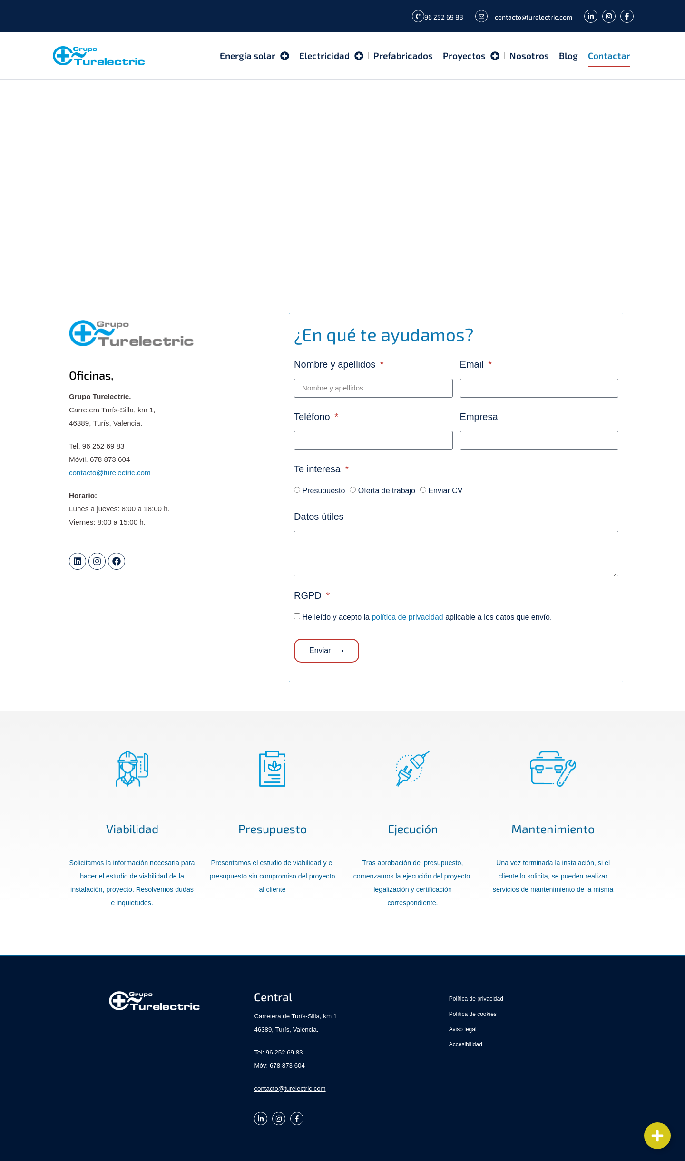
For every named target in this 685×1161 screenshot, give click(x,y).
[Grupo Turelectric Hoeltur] (342, 175)
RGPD (309, 596)
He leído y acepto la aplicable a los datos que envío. (427, 617)
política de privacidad (407, 617)
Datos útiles (319, 517)
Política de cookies (473, 1014)
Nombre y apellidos (336, 365)
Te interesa (318, 469)
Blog (568, 55)
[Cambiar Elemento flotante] (657, 1135)
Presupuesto (324, 490)
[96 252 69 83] (418, 16)
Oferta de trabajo (386, 490)
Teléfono (313, 417)
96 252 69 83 (443, 17)
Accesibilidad (465, 1044)
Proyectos (471, 56)
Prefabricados (403, 55)
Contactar (609, 55)
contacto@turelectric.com (533, 17)
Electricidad (331, 56)
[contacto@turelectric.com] (481, 16)
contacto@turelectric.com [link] (110, 472)
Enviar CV (445, 490)
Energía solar (254, 56)
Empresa (479, 417)
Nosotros (529, 55)
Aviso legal (463, 1029)
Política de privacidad (476, 998)
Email (473, 365)
